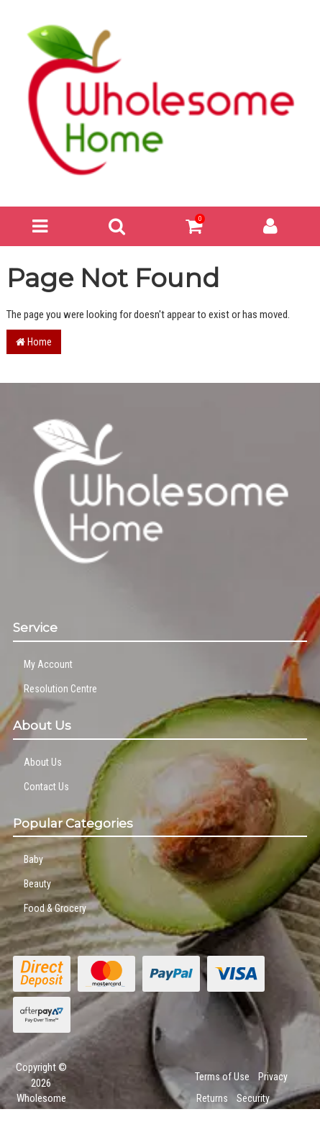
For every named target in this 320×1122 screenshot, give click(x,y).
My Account (48, 664)
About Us (43, 762)
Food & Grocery (55, 908)
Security (253, 1098)
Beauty (37, 884)
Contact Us (46, 786)
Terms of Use (222, 1076)
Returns (212, 1098)
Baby (33, 859)
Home (34, 342)
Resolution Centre (60, 689)
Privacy (273, 1076)
